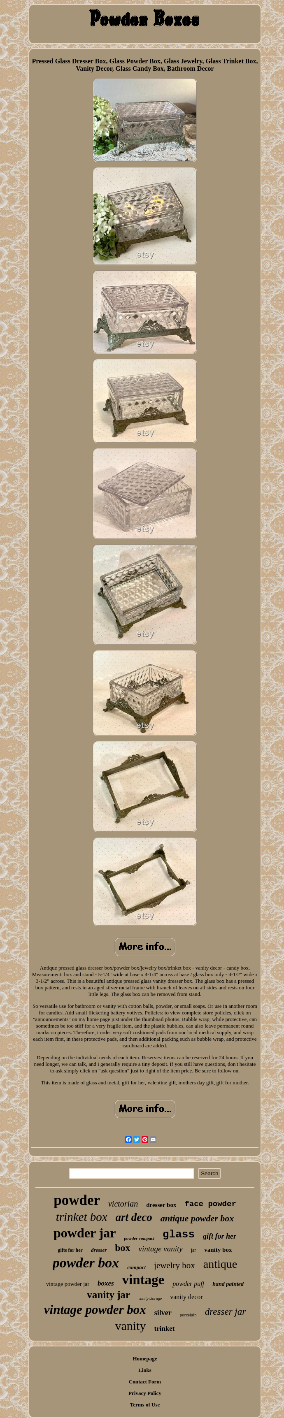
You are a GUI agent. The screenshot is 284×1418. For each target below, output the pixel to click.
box (122, 1247)
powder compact (139, 1238)
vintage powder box (95, 1309)
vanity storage (150, 1298)
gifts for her (70, 1250)
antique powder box (197, 1218)
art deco (134, 1217)
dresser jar (225, 1312)
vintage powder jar (67, 1284)
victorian (123, 1203)
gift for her (219, 1236)
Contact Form (145, 1382)
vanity (130, 1325)
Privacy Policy (144, 1393)
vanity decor (186, 1296)
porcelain (188, 1314)
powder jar (85, 1232)
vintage (143, 1279)
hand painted (228, 1284)
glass (179, 1234)
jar (193, 1250)
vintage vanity (161, 1248)
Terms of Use (145, 1405)
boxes (106, 1283)
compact (136, 1267)
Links (144, 1370)
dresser (99, 1250)
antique (220, 1264)
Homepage (145, 1358)
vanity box (218, 1249)
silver (163, 1313)
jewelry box (174, 1265)
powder (77, 1200)
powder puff (188, 1283)
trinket (164, 1328)
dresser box (161, 1205)
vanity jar (108, 1294)
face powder (210, 1204)
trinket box (81, 1216)
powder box (86, 1262)
